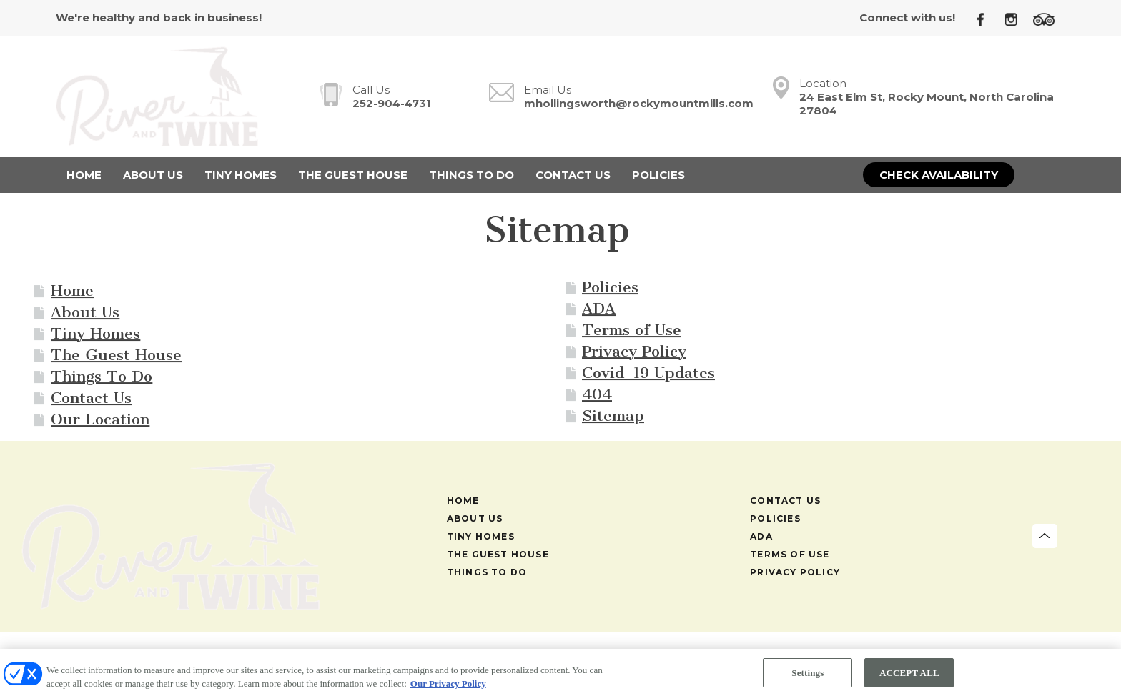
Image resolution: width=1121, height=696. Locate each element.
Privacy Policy (634, 351)
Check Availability (938, 175)
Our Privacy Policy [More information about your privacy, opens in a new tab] (448, 687)
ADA (599, 308)
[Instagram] (1016, 18)
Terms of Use (631, 330)
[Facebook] (985, 18)
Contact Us (91, 398)
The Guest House (116, 355)
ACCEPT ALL (909, 676)
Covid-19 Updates (648, 373)
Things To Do (101, 376)
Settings (807, 676)
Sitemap (613, 415)
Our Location (100, 419)
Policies (610, 287)
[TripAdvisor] (1049, 18)
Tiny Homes (95, 333)
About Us (85, 312)
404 (597, 394)
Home (72, 290)
